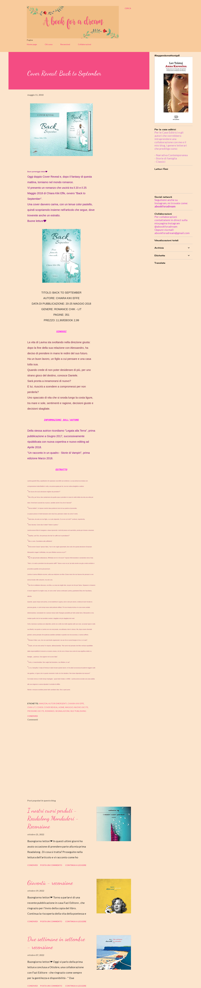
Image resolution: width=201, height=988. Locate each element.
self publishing (78, 711)
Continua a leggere (75, 865)
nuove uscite (81, 707)
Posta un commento (51, 865)
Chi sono (49, 44)
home (61, 707)
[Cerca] (128, 8)
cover (39, 707)
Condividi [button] (32, 716)
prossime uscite (35, 711)
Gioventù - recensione (50, 882)
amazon (43, 703)
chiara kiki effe (76, 703)
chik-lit (31, 707)
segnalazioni (62, 711)
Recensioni (65, 44)
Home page (32, 44)
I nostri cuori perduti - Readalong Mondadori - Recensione (53, 818)
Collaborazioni (84, 44)
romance (50, 711)
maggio (69, 707)
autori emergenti (57, 703)
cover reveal (51, 707)
